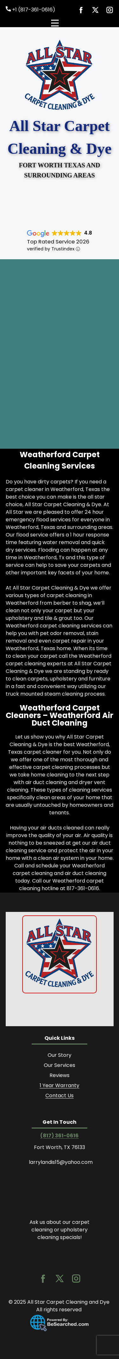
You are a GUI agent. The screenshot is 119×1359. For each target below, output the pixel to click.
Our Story (59, 1055)
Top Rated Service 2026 (58, 241)
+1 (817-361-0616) (30, 9)
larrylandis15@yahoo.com (61, 1162)
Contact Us (59, 1095)
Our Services (59, 1065)
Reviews (59, 1075)
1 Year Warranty (59, 1085)
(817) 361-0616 (59, 1135)
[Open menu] (59, 23)
